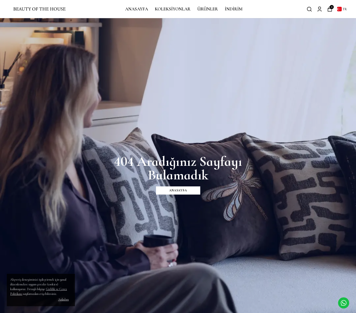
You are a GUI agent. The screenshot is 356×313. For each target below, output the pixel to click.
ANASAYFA (136, 9)
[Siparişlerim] (319, 9)
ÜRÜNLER (207, 9)
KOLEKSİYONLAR (172, 9)
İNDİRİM (233, 9)
